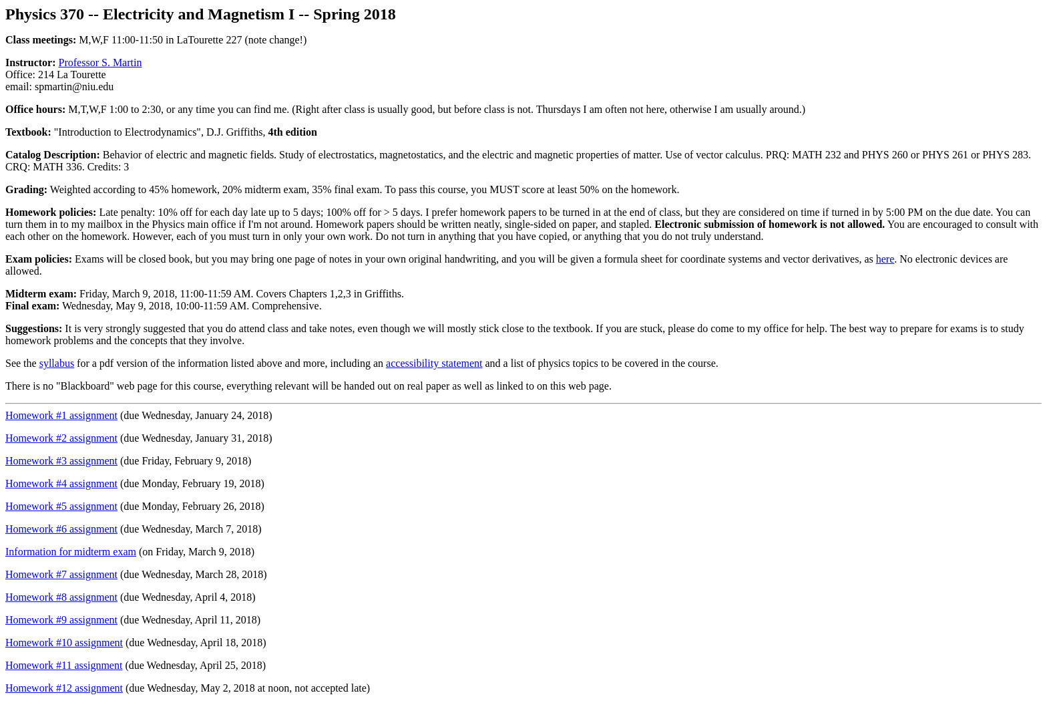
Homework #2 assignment (61, 438)
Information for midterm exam (70, 551)
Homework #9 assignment (61, 619)
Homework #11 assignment (63, 665)
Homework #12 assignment (64, 688)
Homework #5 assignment (61, 506)
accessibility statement (434, 363)
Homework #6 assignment (61, 529)
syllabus (56, 363)
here (885, 259)
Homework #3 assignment (61, 460)
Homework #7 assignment (61, 574)
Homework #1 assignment (61, 415)
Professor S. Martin (100, 62)
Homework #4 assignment (61, 483)
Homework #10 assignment (64, 642)
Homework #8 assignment (61, 597)
